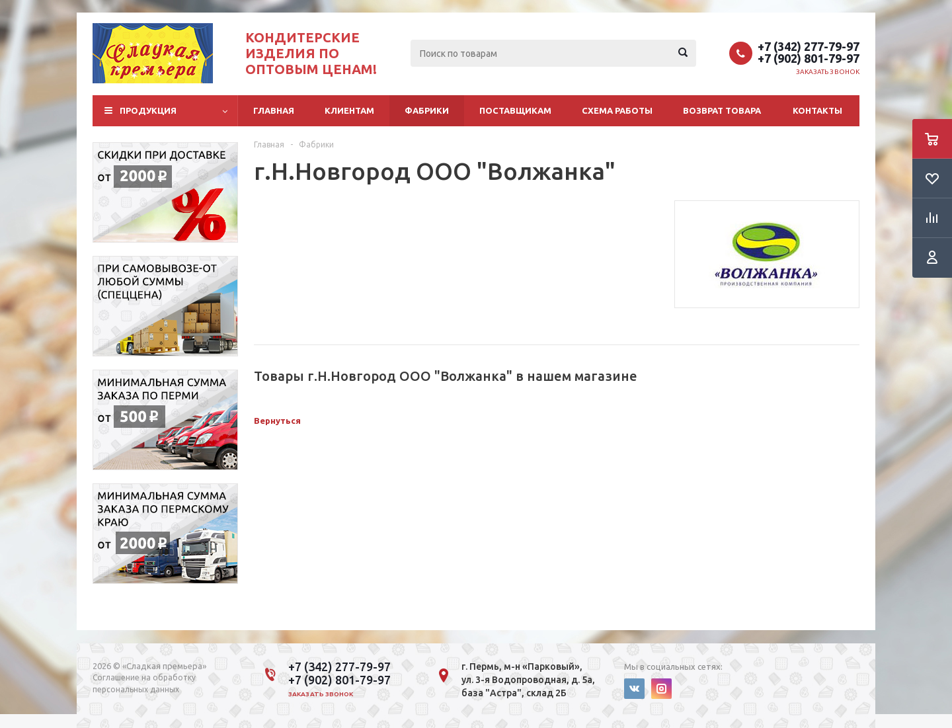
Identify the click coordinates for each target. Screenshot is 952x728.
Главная (273, 110)
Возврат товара (722, 110)
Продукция (148, 110)
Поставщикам (515, 110)
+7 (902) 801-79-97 (808, 58)
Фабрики (427, 110)
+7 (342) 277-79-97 (808, 46)
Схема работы (617, 110)
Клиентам (349, 110)
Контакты (817, 110)
